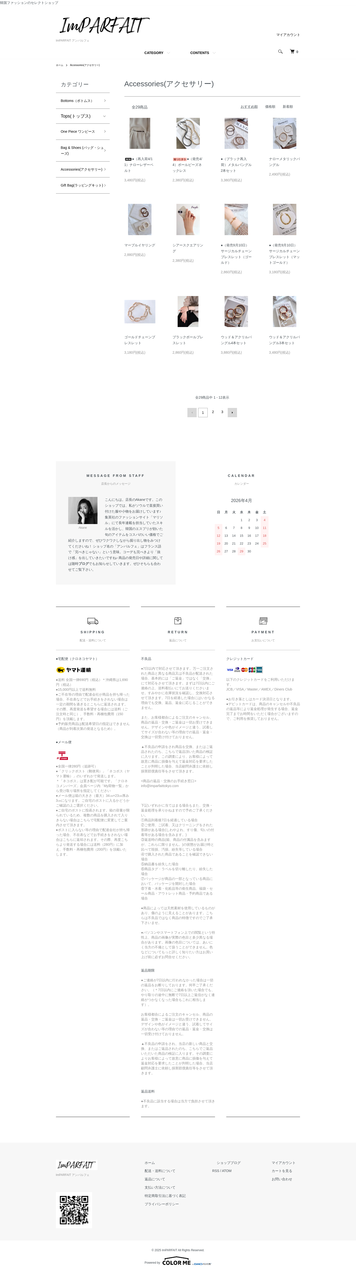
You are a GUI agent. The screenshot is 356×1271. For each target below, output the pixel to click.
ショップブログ (242, 1161)
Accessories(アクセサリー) (89, 65)
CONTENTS (199, 53)
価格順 (270, 107)
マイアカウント (288, 35)
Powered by (178, 1259)
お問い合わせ (286, 1178)
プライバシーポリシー (184, 1202)
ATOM (244, 1169)
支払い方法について (182, 1186)
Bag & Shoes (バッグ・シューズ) (79, 170)
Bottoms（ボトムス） (78, 105)
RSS (233, 1169)
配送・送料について (182, 1169)
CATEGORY (153, 53)
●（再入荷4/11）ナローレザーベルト (139, 165)
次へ (231, 412)
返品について (177, 1178)
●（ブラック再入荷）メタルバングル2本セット (236, 165)
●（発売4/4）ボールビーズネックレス (187, 165)
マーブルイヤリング (139, 245)
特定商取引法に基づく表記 (187, 1194)
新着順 (288, 107)
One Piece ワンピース (78, 145)
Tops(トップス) (76, 125)
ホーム (60, 65)
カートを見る (286, 1169)
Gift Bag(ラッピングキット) (78, 220)
